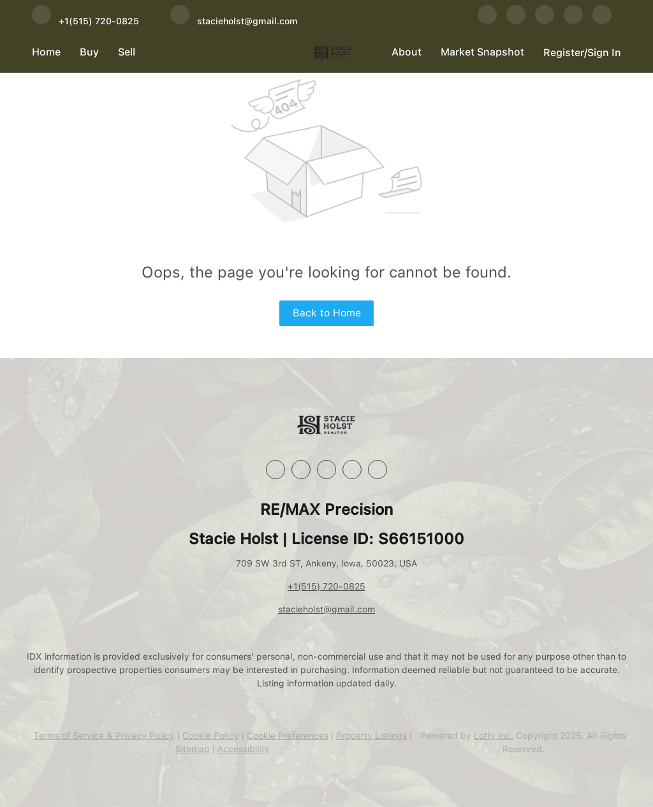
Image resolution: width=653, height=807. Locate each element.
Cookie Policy (210, 735)
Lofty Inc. (493, 735)
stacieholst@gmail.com (326, 609)
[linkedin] (515, 21)
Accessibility (243, 749)
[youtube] (573, 21)
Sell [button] (126, 52)
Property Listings (371, 735)
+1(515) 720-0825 (326, 586)
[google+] (602, 21)
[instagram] (544, 21)
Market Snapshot (482, 52)
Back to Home (327, 313)
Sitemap (192, 749)
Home (46, 52)
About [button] (407, 52)
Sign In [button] (604, 53)
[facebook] (487, 21)
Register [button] (563, 53)
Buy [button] (89, 52)
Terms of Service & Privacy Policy (104, 735)
